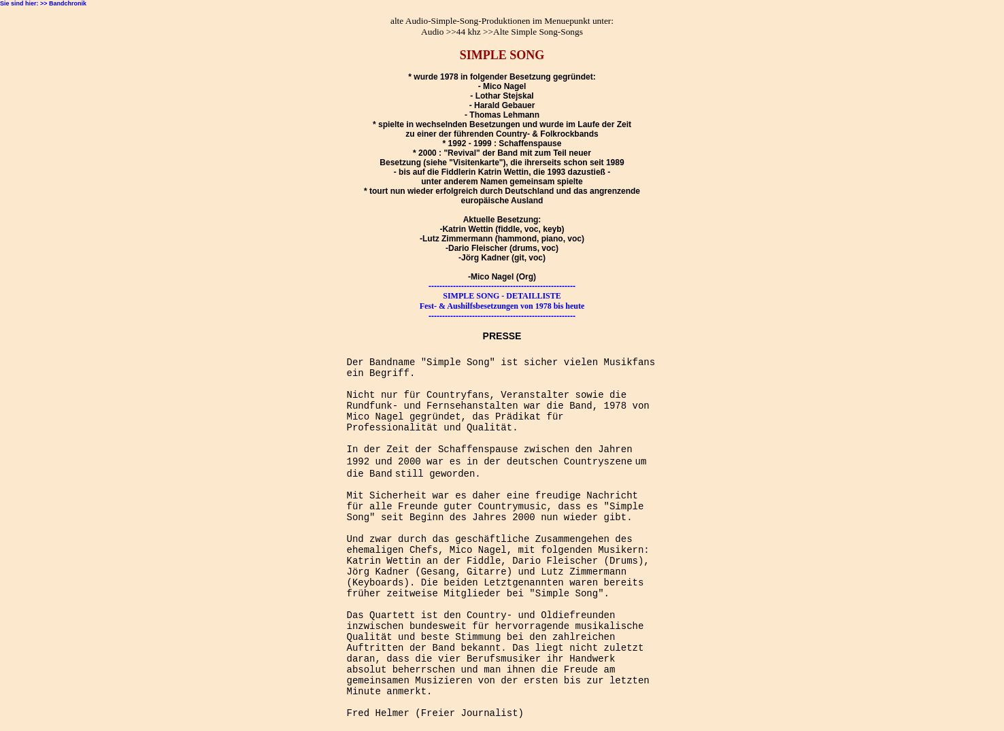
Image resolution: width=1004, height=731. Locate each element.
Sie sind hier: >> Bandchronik (43, 3)
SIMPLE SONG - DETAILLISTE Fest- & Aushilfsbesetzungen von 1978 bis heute (502, 301)
